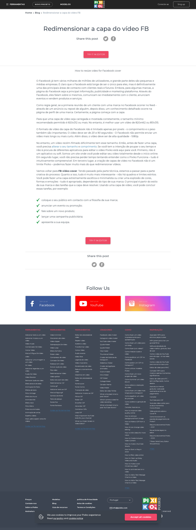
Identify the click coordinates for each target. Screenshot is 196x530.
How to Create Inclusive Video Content (134, 439)
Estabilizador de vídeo (83, 366)
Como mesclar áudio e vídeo (133, 353)
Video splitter (55, 376)
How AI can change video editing (134, 428)
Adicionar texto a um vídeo (35, 335)
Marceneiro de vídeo (57, 338)
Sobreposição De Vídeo (58, 344)
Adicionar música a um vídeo (34, 339)
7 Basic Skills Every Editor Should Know (159, 442)
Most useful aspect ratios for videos (35, 420)
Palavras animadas (32, 409)
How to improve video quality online (133, 412)
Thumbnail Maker (107, 354)
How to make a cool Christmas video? (132, 465)
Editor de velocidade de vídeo (83, 336)
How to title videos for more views (135, 434)
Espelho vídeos (30, 416)
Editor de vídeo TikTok (108, 391)
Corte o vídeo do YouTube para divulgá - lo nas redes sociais (159, 356)
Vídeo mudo (29, 344)
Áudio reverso (80, 353)
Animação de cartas (32, 412)
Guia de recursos (59, 507)
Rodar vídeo (54, 354)
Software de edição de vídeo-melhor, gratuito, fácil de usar (160, 348)
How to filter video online (134, 455)
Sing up (181, 4)
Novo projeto (42, 4)
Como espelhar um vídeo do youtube (134, 397)
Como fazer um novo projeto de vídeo (133, 375)
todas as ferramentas (35, 426)
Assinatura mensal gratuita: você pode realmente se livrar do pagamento (158, 390)
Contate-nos (31, 503)
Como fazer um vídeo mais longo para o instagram (135, 392)
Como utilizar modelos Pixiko (133, 369)
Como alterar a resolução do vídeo (134, 386)
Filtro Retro (29, 406)
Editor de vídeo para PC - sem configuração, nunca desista (159, 381)
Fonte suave (79, 384)
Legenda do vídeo (81, 360)
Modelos (65, 4)
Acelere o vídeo (80, 344)
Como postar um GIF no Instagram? (134, 364)
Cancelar (153, 397)
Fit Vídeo (28, 365)
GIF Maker (104, 378)
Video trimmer (55, 335)
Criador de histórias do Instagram (108, 358)
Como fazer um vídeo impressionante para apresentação (133, 337)
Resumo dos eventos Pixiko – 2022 (160, 437)
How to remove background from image (134, 417)
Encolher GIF (80, 403)
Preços (28, 499)
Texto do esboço (56, 399)
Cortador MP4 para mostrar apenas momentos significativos (160, 373)
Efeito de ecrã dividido (33, 384)
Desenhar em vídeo (82, 375)
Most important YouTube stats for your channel (84, 417)
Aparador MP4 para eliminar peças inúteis (158, 336)
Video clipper (55, 341)
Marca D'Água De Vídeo (34, 353)
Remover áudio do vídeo (34, 380)
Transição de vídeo (82, 390)
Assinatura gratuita (34, 511)
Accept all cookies (140, 517)
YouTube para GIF (156, 400)
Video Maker (104, 388)
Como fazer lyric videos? (134, 348)
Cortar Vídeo (30, 350)
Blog (54, 503)
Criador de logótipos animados (107, 367)
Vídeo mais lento (81, 363)
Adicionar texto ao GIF (58, 389)
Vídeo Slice (79, 357)
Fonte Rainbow (56, 405)
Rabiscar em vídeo (57, 364)
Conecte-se (163, 4)
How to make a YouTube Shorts (134, 445)
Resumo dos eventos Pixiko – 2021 (160, 426)
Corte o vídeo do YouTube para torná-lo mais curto (159, 363)
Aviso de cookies (84, 503)
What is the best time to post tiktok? (109, 395)
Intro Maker (104, 375)
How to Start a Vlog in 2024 (133, 450)
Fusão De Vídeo (31, 374)
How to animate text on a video (134, 470)
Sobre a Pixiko (31, 507)
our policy (58, 518)
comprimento (89, 146)
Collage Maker (105, 381)
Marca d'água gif (56, 392)
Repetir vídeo (80, 341)
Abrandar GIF (80, 406)
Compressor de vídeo (58, 357)
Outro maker (105, 372)
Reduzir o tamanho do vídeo (83, 370)
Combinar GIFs (81, 409)
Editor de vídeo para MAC (159, 367)
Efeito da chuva (31, 396)
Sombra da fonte (56, 396)
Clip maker (104, 351)
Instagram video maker (109, 338)
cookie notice (76, 518)
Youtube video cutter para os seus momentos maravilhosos (159, 405)
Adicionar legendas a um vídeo (34, 370)
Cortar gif (54, 386)
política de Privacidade (87, 499)
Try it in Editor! (96, 54)
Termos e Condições (86, 507)
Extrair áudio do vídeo (58, 367)
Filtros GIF (79, 396)
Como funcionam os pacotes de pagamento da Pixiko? (159, 419)
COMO (128, 330)
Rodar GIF (79, 400)
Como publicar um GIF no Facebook (135, 358)
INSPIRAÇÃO (156, 330)
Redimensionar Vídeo (58, 373)
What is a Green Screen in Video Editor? (84, 422)
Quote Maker (105, 344)
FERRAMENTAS (32, 330)
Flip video (53, 370)
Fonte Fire (54, 402)
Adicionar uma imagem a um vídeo (35, 361)
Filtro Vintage (30, 393)
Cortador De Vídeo (57, 360)
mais (127, 488)
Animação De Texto (32, 387)
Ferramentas (16, 4)
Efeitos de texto (31, 390)
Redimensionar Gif (57, 383)
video (27, 357)
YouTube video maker (108, 341)
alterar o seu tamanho (65, 146)
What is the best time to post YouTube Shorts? (109, 406)
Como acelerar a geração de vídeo (135, 403)
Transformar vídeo (82, 347)
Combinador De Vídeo (33, 347)
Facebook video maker (108, 335)
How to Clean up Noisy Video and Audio (133, 459)
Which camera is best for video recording (109, 401)
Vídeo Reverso (30, 377)
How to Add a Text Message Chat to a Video (135, 476)
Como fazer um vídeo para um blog (135, 344)
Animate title (30, 400)
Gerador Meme (105, 384)
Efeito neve (29, 403)
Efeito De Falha (56, 351)
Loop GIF (78, 412)
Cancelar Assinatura (132, 407)
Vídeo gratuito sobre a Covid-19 (158, 412)
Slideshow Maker (106, 363)
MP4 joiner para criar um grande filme (159, 342)
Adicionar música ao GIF (84, 393)
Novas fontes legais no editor (158, 431)
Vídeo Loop (54, 348)
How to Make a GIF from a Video (135, 423)
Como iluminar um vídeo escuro (134, 380)
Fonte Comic (80, 387)
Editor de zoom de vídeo (59, 380)
